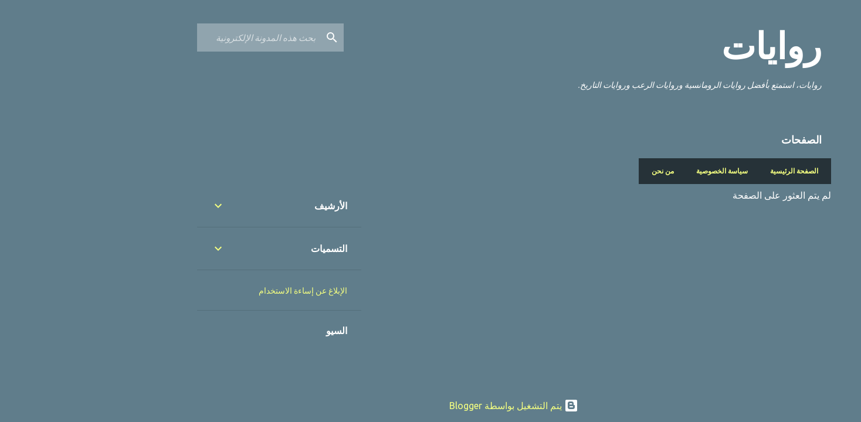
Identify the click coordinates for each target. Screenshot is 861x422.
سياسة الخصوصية (639, 171)
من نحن (579, 171)
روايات (688, 46)
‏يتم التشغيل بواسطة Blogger (430, 405)
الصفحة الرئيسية (711, 171)
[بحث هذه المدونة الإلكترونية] (175, 37)
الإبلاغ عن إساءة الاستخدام (219, 290)
